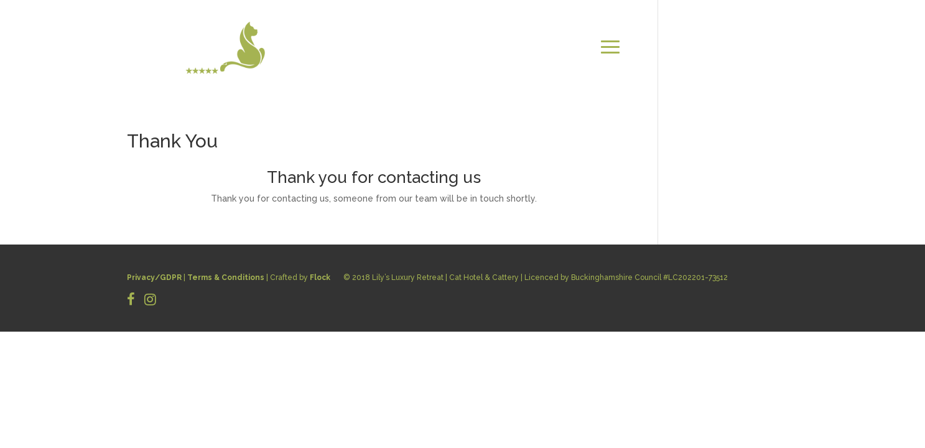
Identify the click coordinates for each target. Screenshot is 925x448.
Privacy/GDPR (154, 277)
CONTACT (771, 47)
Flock (320, 277)
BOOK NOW (768, 62)
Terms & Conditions (225, 277)
